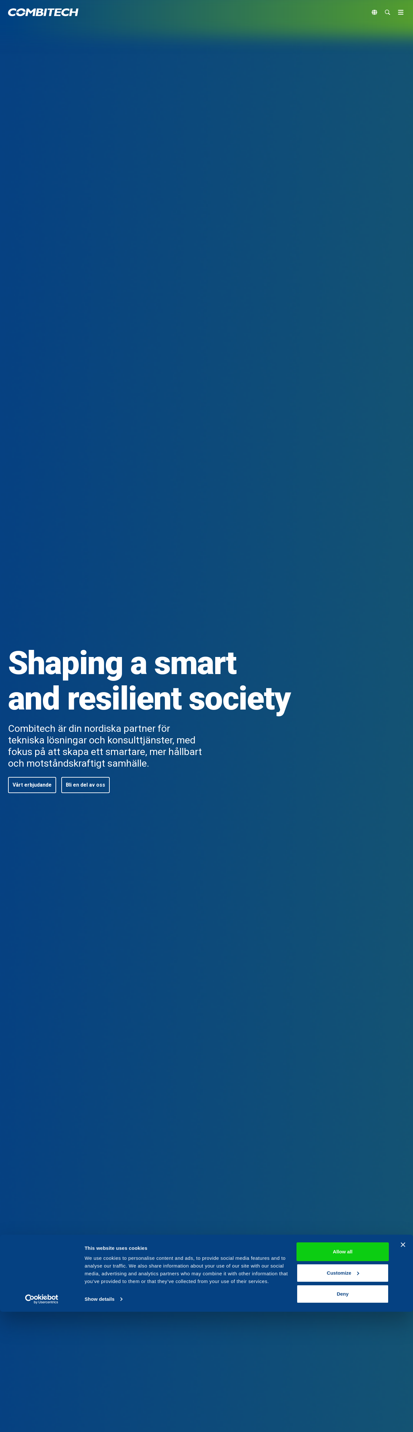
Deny (343, 1414)
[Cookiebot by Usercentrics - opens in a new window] (42, 1419)
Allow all (343, 1372)
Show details (100, 1419)
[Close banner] (403, 1365)
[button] (32, 785)
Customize (343, 1393)
